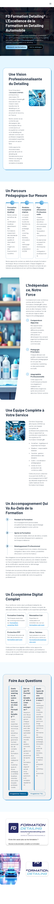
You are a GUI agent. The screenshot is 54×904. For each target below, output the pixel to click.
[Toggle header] (50, 3)
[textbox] (27, 3)
